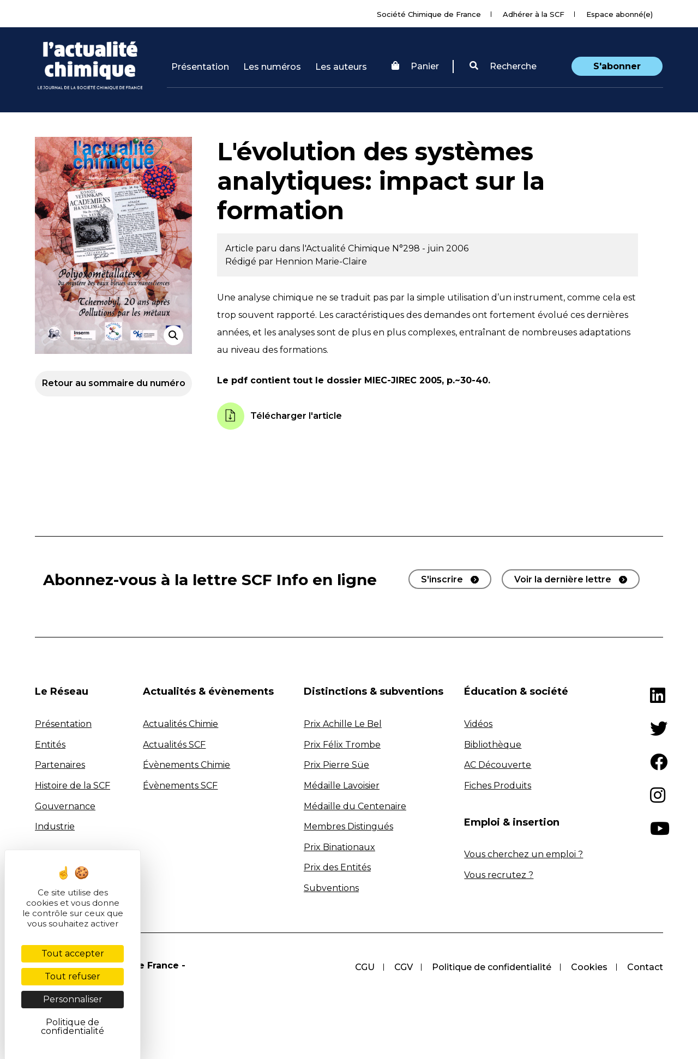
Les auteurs (341, 67)
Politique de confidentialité (491, 967)
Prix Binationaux (339, 847)
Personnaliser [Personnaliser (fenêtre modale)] (73, 999)
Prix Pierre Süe (336, 765)
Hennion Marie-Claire (321, 261)
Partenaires (60, 765)
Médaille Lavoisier (342, 785)
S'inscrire (442, 579)
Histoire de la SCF (72, 785)
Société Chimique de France (429, 14)
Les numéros (272, 67)
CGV (403, 967)
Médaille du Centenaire (355, 806)
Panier (415, 66)
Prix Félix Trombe (342, 744)
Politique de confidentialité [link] (72, 1026)
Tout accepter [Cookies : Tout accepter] (72, 953)
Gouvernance (65, 806)
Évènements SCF (180, 785)
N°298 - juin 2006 (430, 248)
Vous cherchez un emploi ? (523, 854)
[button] (503, 66)
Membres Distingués (348, 826)
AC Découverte (497, 765)
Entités (50, 744)
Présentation (200, 67)
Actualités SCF (174, 744)
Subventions (331, 888)
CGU (364, 967)
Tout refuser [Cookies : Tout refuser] (72, 976)
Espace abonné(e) (619, 14)
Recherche (503, 66)
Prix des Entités (337, 867)
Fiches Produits (497, 785)
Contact (645, 967)
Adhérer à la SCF (533, 14)
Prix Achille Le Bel (343, 724)
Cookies (589, 967)
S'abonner (617, 66)
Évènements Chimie (186, 765)
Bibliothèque (492, 744)
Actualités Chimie (180, 724)
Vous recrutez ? (498, 875)
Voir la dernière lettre (562, 579)
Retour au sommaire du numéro (113, 383)
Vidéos (478, 724)
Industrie (55, 826)
